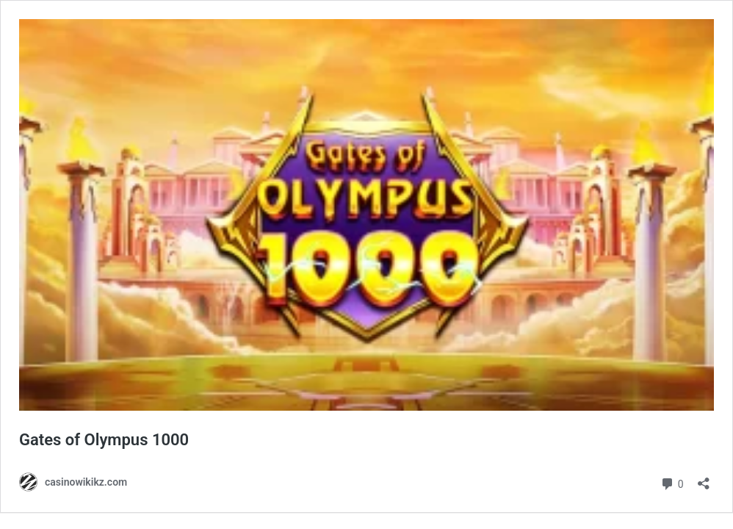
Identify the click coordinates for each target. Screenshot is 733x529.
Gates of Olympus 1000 (104, 440)
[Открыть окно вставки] (703, 478)
